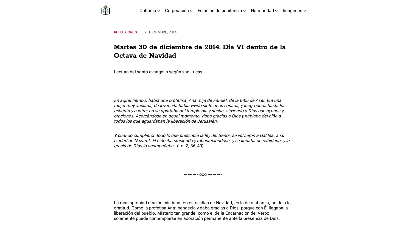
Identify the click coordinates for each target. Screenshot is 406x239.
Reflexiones (125, 32)
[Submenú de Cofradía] (158, 10)
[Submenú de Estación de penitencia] (244, 10)
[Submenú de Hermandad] (276, 10)
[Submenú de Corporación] (191, 10)
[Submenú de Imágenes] (304, 10)
